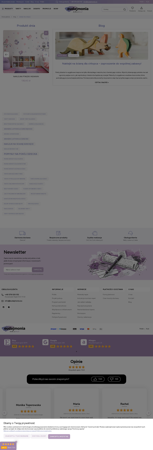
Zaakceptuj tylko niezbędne (16, 437)
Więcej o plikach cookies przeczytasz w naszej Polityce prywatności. (28, 432)
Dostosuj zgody (39, 437)
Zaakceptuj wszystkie (59, 437)
